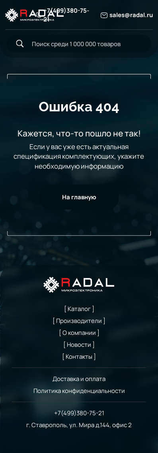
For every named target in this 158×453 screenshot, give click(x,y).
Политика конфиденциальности (79, 391)
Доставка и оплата (79, 379)
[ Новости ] (79, 344)
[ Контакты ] (79, 356)
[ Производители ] (79, 321)
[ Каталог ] (79, 309)
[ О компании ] (79, 332)
